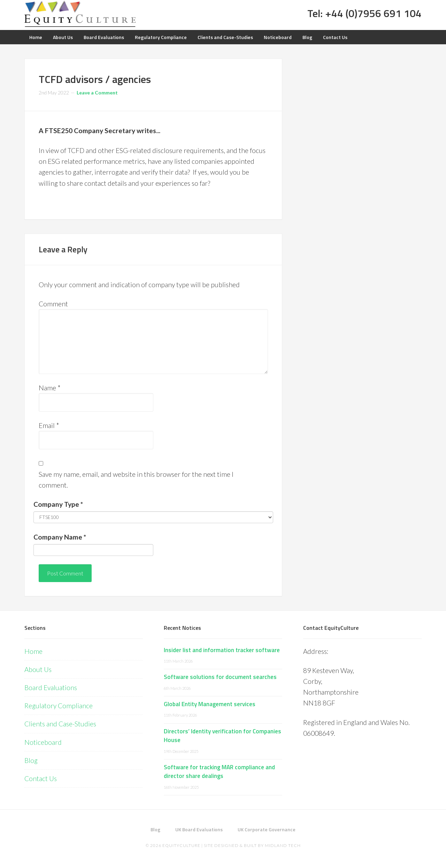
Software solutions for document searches (220, 676)
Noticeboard (43, 742)
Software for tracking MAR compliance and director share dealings (219, 772)
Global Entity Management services (209, 704)
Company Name (59, 537)
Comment (53, 304)
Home (33, 651)
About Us (38, 669)
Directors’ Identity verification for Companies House (222, 736)
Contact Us (40, 778)
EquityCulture (181, 845)
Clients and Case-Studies (60, 724)
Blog (31, 760)
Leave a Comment (97, 93)
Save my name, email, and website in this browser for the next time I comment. (136, 479)
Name (50, 388)
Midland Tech (283, 845)
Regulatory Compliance (58, 706)
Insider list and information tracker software (222, 650)
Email (49, 425)
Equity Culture (80, 14)
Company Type (58, 504)
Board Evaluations (50, 687)
